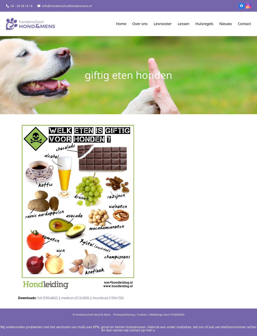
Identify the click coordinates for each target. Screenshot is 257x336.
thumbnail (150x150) (108, 298)
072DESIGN (177, 314)
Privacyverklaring (123, 314)
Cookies (142, 314)
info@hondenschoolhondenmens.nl (67, 6)
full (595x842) (47, 298)
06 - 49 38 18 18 (22, 6)
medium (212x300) (75, 298)
